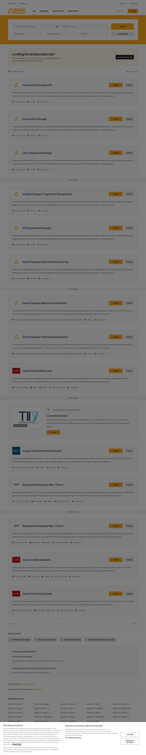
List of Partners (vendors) (73, 738)
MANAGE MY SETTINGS (130, 741)
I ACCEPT (130, 734)
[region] (73, 738)
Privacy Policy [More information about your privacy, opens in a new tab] (17, 744)
